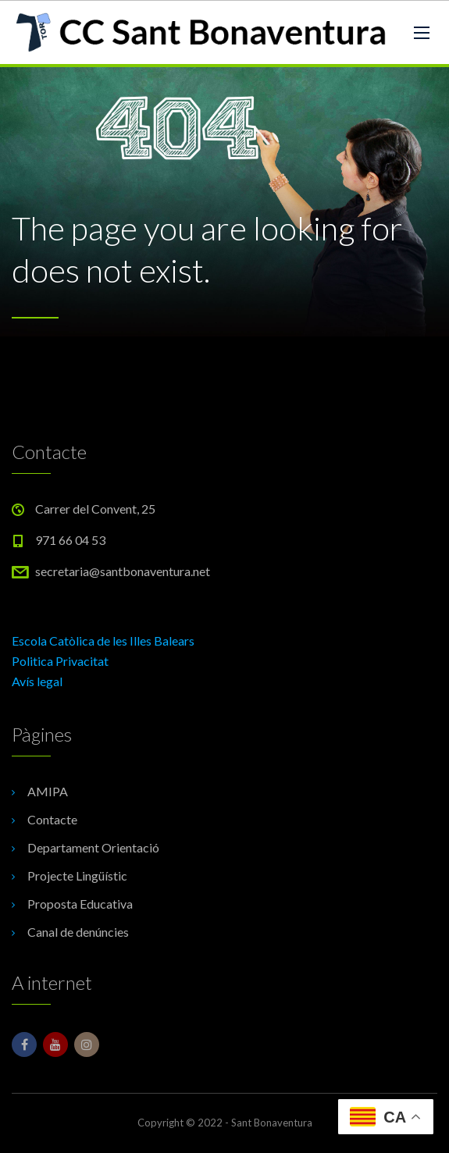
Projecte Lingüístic (77, 875)
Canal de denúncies (78, 931)
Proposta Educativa (80, 903)
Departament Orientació (93, 847)
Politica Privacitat (60, 660)
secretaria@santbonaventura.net (122, 571)
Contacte (52, 819)
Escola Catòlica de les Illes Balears (103, 640)
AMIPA (47, 791)
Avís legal (37, 681)
